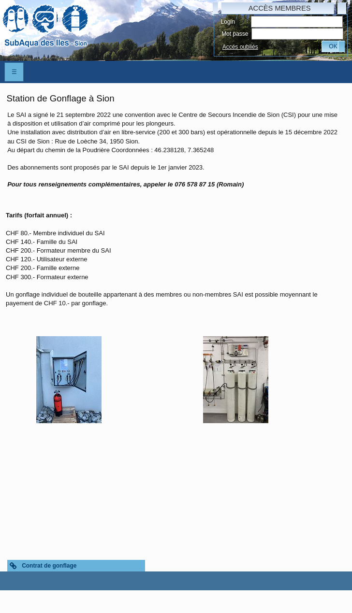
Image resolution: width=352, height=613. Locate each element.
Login (228, 21)
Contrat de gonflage (49, 565)
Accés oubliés (240, 46)
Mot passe (234, 33)
